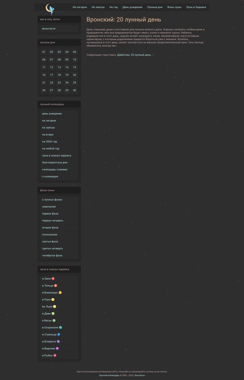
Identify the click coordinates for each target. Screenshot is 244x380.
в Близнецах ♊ (52, 292)
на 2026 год (49, 141)
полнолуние (49, 234)
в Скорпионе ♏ (52, 327)
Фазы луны (174, 7)
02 (51, 51)
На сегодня (80, 7)
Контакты (140, 375)
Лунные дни (154, 7)
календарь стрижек (54, 169)
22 (51, 82)
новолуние (49, 206)
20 (74, 74)
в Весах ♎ (49, 320)
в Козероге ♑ (51, 341)
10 (74, 59)
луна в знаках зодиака (56, 155)
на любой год (50, 148)
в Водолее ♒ (50, 348)
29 (66, 90)
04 (66, 51)
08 (59, 59)
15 (74, 67)
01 (43, 51)
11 (43, 67)
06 (43, 59)
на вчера (47, 134)
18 (59, 74)
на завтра (48, 127)
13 (59, 67)
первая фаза (50, 213)
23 (59, 82)
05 (74, 51)
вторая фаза (50, 227)
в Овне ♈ (48, 278)
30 (74, 90)
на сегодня (49, 120)
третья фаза (50, 241)
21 (43, 82)
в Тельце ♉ (49, 285)
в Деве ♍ (48, 313)
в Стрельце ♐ (51, 334)
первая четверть (52, 220)
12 (51, 67)
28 (59, 90)
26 (43, 90)
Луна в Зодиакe (196, 7)
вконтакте (48, 28)
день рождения (52, 113)
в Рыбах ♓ (49, 355)
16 (43, 74)
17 (51, 74)
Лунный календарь (109, 375)
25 (74, 82)
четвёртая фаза (52, 255)
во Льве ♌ (49, 306)
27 (51, 90)
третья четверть (52, 248)
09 (66, 59)
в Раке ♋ (48, 299)
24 (66, 82)
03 (59, 51)
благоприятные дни (54, 162)
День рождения (132, 7)
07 (51, 59)
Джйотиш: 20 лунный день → (135, 54)
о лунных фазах (52, 199)
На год (113, 7)
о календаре (50, 176)
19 (66, 74)
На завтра (98, 7)
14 (66, 67)
